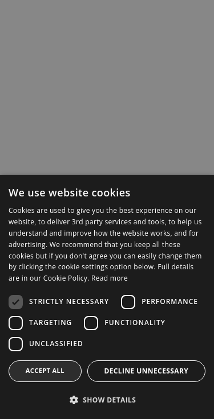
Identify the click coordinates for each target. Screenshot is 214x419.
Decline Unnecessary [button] (146, 371)
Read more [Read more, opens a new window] (109, 278)
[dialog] (107, 209)
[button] (107, 400)
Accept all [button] (45, 370)
